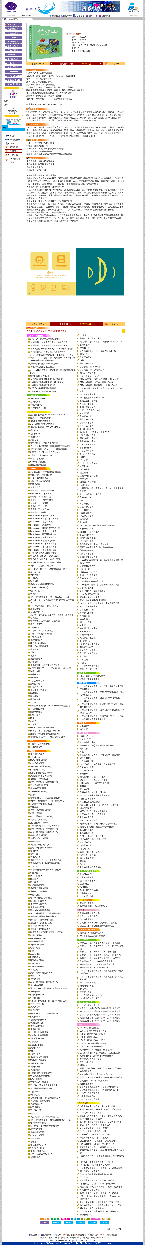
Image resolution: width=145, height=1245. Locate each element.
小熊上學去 (35, 1091)
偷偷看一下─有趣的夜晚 (41, 493)
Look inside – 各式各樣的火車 (43, 547)
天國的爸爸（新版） (39, 791)
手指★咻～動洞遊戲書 (40, 910)
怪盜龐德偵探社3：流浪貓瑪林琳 (94, 967)
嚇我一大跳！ (36, 671)
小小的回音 (85, 510)
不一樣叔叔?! (36, 991)
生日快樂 (84, 659)
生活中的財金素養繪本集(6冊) (93, 719)
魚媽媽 (83, 335)
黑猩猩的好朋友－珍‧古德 (91, 1119)
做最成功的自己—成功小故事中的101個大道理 (100, 1021)
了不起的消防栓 (87, 609)
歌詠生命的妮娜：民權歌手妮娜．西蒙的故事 (99, 1202)
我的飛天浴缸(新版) (39, 891)
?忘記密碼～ (13, 110)
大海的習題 (85, 726)
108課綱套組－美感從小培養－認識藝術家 (48, 345)
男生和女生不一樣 (38, 408)
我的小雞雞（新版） (39, 760)
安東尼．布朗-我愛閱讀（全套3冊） (46, 730)
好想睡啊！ (35, 677)
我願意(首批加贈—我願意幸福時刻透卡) (97, 827)
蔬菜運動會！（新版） (40, 823)
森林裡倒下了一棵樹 (89, 820)
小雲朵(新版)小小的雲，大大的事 (44, 826)
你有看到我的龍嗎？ (39, 926)
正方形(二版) (36, 1110)
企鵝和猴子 (85, 884)
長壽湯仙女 (35, 1070)
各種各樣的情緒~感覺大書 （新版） (46, 869)
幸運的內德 (35, 857)
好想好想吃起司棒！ (89, 463)
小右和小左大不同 (88, 588)
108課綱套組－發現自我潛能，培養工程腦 (48, 342)
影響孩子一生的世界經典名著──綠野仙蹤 (98, 952)
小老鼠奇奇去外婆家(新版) (42, 804)
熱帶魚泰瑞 (35, 1107)
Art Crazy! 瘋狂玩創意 (89, 1028)
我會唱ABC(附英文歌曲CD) (91, 933)
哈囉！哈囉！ (36, 948)
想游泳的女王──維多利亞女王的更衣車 (97, 1144)
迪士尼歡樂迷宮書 (38, 465)
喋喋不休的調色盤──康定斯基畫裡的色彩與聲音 (101, 1077)
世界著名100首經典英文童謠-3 (93, 936)
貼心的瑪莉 (35, 1016)
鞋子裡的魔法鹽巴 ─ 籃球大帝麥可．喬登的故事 (101, 1109)
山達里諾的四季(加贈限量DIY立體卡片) (97, 926)
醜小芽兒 (84, 522)
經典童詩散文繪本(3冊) (90, 679)
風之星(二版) (85, 739)
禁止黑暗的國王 (87, 404)
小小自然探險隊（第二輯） (92, 998)
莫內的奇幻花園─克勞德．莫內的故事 (96, 1049)
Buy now (115, 64)
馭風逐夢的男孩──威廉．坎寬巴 (94, 1128)
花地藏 (83, 861)
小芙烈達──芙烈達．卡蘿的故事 (94, 1080)
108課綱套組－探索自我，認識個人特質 (47, 352)
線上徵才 (14, 136)
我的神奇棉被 (86, 497)
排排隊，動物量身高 (39, 1032)
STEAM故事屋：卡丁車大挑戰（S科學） (97, 382)
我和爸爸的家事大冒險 (90, 644)
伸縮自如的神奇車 (88, 538)
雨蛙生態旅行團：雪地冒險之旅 (44, 832)
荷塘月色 (34, 969)
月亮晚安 (34, 578)
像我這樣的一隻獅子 (89, 401)
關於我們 (68, 16)
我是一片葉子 (36, 624)
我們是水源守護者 (88, 798)
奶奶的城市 (35, 1007)
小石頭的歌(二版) (87, 761)
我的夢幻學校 (86, 513)
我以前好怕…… (36, 1095)
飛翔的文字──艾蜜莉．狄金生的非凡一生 (98, 1183)
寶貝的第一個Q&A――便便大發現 (44, 556)
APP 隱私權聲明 (110, 1235)
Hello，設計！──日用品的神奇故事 (95, 783)
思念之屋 (34, 1141)
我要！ (33, 718)
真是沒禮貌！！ (37, 609)
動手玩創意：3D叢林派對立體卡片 (45, 452)
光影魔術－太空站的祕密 (41, 923)
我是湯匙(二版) (37, 1023)
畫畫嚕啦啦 (35, 841)
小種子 (33, 721)
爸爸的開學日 (86, 447)
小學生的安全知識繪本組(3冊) (43, 391)
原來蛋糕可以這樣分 (89, 638)
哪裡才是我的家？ (38, 1145)
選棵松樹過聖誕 (37, 1132)
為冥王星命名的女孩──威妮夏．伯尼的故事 (99, 1193)
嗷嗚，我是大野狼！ (89, 575)
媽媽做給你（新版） (39, 835)
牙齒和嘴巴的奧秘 (38, 398)
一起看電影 (35, 1138)
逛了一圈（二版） (88, 1062)
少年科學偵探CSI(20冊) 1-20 (42, 385)
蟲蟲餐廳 (84, 619)
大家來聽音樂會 (87, 877)
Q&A (12, 143)
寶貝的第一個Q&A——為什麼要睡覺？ (46, 562)
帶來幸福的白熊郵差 (39, 1082)
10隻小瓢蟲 (35, 487)
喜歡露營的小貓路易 (89, 557)
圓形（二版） (86, 354)
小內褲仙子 (35, 1054)
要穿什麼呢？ (36, 659)
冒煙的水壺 (35, 1066)
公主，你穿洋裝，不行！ (91, 494)
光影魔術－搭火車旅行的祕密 (43, 916)
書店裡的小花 (86, 503)
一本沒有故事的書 (88, 394)
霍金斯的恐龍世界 (38, 788)
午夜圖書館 (35, 998)
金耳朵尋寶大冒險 (88, 982)
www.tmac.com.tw (24, 16)
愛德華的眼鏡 (86, 416)
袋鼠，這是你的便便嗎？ (41, 481)
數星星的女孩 (86, 758)
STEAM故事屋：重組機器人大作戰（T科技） (99, 385)
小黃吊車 (34, 702)
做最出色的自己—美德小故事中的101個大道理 (100, 1018)
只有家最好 (35, 1157)
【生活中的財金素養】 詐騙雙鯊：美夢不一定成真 (102, 716)
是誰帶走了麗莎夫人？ (90, 1093)
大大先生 (84, 479)
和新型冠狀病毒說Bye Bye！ (92, 397)
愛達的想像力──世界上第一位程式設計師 (98, 1141)
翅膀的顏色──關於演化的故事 (93, 839)
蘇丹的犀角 (85, 789)
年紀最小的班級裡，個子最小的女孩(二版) (48, 1001)
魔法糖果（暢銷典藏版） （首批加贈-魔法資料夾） (102, 341)
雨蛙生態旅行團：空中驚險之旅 (44, 829)
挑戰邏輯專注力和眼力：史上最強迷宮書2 (48, 449)
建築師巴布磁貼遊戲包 (40, 421)
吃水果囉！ (35, 696)
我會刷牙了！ (36, 649)
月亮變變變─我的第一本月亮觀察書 (45, 860)
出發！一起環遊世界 (89, 916)
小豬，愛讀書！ (37, 813)
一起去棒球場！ (87, 451)
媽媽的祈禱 (35, 1048)
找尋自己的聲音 (37, 1026)
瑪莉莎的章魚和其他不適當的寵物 (45, 863)
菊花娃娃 (34, 807)
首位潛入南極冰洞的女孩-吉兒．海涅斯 (97, 1180)
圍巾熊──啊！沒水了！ (40, 938)
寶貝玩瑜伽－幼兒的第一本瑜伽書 (45, 621)
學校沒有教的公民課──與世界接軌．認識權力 (100, 755)
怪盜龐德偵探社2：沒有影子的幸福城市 (97, 964)
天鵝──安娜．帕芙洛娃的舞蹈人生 (95, 1134)
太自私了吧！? (36, 612)
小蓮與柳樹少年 (87, 507)
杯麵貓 (83, 663)
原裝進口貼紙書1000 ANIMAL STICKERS (48, 415)
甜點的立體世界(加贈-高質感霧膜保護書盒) (98, 922)
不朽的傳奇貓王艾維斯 (90, 1190)
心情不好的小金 (87, 422)
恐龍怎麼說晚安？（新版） (42, 776)
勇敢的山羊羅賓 (87, 767)
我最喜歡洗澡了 (37, 754)
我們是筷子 (85, 457)
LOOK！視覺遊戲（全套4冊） (43, 727)
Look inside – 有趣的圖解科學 (43, 544)
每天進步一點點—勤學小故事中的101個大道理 (100, 1011)
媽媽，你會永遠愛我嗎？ (41, 973)
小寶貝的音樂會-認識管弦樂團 (43, 553)
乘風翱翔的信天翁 (88, 441)
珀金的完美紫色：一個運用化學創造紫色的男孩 (100, 1205)
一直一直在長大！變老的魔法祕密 (94, 795)
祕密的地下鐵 (86, 1214)
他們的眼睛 (85, 786)
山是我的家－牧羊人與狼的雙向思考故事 (97, 764)
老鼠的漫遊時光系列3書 (90, 867)
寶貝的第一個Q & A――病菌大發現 (45, 559)
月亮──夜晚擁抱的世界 (90, 410)
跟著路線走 (35, 957)
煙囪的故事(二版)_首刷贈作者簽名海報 (97, 745)
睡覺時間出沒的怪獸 (89, 476)
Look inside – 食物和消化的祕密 (44, 518)
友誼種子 (34, 879)
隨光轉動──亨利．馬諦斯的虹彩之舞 (96, 1074)
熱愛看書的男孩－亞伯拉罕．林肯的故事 (97, 1106)
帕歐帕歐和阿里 (87, 986)
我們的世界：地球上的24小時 (93, 792)
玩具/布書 (93, 16)
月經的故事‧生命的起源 (90, 802)
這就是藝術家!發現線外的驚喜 (93, 600)
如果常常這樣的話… (38, 904)
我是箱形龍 (35, 1029)
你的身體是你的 (87, 528)
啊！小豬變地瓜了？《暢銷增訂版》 (46, 913)
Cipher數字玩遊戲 (38, 462)
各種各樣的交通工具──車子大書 (94, 544)
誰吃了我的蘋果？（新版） (42, 848)
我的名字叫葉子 (37, 944)
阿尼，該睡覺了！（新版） (42, 816)
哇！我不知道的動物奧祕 (41, 898)
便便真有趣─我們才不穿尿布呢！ (44, 665)
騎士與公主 (35, 882)
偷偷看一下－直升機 (39, 503)
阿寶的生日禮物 (37, 960)
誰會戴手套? (35, 684)
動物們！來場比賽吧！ (90, 532)
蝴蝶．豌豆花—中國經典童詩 (92, 676)
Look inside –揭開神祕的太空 (43, 534)
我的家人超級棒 (87, 516)
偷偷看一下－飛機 (38, 512)
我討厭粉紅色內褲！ (89, 653)
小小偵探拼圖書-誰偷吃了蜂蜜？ (44, 606)
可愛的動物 (35, 433)
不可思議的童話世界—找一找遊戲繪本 (96, 547)
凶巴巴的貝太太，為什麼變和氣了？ (46, 1013)
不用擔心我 (85, 616)
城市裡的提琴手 (37, 1129)
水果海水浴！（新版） (40, 838)
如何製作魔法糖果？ (89, 628)
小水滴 (33, 724)
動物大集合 (35, 715)
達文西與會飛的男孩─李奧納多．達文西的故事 (100, 1053)
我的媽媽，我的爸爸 (89, 572)
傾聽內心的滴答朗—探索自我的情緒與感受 (98, 823)
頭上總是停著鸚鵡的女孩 (41, 1088)
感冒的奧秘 (35, 401)
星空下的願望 (86, 357)
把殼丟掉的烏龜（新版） (41, 810)
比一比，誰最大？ (38, 901)
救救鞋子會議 (86, 992)
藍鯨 (32, 1051)
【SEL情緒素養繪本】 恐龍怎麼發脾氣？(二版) (50, 1120)
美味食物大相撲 (87, 535)
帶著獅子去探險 (87, 550)
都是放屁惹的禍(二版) (40, 785)
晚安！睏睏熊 (36, 1079)
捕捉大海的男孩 (87, 858)
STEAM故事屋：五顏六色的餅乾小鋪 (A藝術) (99, 379)
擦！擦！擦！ (36, 572)
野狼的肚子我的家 (38, 1060)
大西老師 (84, 466)
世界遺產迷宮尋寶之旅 (40, 1076)
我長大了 (34, 594)
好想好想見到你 (87, 429)
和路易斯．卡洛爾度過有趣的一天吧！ (96, 1162)
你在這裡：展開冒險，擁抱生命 (93, 811)
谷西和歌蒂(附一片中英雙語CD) (93, 906)
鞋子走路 (34, 581)
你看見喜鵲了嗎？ (88, 1096)
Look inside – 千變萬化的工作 (43, 515)
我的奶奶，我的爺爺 (89, 578)
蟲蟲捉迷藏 (35, 954)
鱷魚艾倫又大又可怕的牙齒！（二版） (47, 932)
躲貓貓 (33, 1113)
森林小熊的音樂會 (88, 407)
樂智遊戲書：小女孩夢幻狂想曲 (44, 443)
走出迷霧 (84, 748)
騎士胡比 (34, 873)
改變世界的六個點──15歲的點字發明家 (97, 1147)
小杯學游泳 (85, 485)
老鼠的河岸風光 (87, 830)
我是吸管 (84, 460)
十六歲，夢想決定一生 (90, 1005)
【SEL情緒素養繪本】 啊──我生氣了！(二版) (50, 597)
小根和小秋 (35, 757)
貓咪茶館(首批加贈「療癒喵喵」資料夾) (97, 525)
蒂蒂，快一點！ (87, 426)
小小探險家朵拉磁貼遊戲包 (42, 424)
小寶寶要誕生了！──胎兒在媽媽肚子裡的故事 (50, 668)
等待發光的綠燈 (87, 613)
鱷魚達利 (84, 472)
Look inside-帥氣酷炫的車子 (42, 540)
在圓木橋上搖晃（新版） (41, 766)
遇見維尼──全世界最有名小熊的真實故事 (48, 988)
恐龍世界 (34, 440)
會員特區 (56, 16)
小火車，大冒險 (37, 1135)
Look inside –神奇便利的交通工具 (45, 528)
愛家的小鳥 (85, 348)
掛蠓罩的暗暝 (86, 845)
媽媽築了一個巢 (37, 1148)
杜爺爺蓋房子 (86, 893)
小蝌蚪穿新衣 (36, 935)
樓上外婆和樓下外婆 (89, 880)
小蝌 (82, 360)
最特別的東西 (86, 874)
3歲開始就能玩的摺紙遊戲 (41, 455)
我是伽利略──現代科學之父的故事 (95, 1165)
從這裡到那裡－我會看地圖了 (92, 591)
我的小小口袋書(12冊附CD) (42, 584)
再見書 (33, 655)
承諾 (32, 951)
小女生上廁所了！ (38, 637)
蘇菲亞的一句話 (37, 994)
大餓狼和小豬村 (37, 1063)
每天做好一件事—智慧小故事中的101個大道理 (100, 1008)
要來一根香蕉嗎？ (88, 454)
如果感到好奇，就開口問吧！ (92, 777)
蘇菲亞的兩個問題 (88, 363)
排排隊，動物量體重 (39, 1035)
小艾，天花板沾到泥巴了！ (42, 1154)
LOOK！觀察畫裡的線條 (90, 1037)
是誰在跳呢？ (36, 640)
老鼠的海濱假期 (87, 833)
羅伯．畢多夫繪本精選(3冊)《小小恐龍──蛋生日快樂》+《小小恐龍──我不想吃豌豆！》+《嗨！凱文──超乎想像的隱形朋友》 (52, 358)
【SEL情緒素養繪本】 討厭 (91, 581)
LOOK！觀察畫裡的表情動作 (92, 1034)
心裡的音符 (35, 979)
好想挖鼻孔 (85, 641)
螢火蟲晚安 (35, 963)
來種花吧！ (35, 662)
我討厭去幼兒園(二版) (40, 844)
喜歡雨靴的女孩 (37, 1038)
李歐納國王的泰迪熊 (89, 438)
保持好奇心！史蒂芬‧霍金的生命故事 (96, 1174)
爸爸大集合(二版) (38, 907)
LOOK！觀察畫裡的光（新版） (93, 1040)
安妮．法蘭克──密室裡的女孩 (93, 1131)
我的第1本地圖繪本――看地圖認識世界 (47, 801)
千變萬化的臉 (36, 405)
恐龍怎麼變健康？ (38, 1020)
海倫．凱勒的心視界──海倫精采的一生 (97, 1125)
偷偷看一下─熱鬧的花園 (41, 497)
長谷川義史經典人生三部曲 (42, 367)
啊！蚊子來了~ (86, 622)
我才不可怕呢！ (87, 541)
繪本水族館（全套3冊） (40, 376)
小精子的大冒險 (37, 763)
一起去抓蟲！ (36, 894)
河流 (82, 752)
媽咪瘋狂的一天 (37, 966)
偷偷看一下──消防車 (39, 509)
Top (119, 1229)
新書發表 (14, 151)
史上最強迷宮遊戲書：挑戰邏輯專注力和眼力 (50, 446)
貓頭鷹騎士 (85, 519)
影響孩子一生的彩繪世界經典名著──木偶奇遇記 (101, 955)
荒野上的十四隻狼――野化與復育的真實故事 (99, 805)
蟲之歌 (33, 794)
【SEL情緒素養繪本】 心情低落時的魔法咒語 (99, 584)
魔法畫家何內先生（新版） (92, 1059)
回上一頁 (110, 1229)
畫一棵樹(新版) (37, 985)
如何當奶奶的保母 (38, 1123)
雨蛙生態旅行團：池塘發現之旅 (44, 782)
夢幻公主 (34, 430)
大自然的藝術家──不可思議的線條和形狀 (98, 351)
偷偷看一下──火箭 (38, 506)
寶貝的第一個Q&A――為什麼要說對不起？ (48, 569)
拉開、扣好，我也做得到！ (42, 475)
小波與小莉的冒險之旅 (40, 744)
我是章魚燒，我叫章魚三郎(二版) (44, 1116)
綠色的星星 (85, 469)
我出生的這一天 (87, 419)
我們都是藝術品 (87, 1084)
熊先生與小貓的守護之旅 (91, 669)
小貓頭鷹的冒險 (37, 885)
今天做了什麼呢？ (88, 650)
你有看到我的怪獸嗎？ (40, 929)
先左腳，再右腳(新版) (40, 779)
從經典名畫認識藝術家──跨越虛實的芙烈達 (99, 1090)
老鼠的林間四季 (87, 817)
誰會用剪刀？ (36, 687)
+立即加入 (13, 113)
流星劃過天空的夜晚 (39, 1057)
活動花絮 (14, 155)
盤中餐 (83, 864)
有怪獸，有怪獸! (87, 903)
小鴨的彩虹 (35, 627)
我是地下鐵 (85, 848)
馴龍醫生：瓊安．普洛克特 (92, 1208)
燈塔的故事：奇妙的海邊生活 (92, 814)
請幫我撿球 (85, 569)
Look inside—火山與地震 (41, 525)
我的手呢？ (35, 575)
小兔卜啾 (34, 866)
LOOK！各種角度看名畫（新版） (94, 1031)
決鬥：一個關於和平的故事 (92, 836)
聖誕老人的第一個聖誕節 (91, 597)
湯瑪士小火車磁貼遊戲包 (41, 418)
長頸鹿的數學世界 (88, 566)
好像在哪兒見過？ (88, 435)
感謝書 (33, 652)
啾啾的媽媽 (85, 631)
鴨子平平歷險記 (37, 941)
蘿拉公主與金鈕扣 (88, 919)
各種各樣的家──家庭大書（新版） (45, 798)
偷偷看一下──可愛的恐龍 (41, 500)
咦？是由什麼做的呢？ (40, 646)
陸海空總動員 (36, 712)
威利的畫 (84, 887)
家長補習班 (35, 1010)
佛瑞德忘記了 (36, 1104)
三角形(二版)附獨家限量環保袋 (43, 1085)
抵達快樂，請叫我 (88, 855)
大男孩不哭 (85, 413)
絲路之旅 (84, 729)
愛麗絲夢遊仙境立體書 (90, 913)
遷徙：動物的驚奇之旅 (90, 852)
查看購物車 (107, 16)
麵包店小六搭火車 (88, 373)
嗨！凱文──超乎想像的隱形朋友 (44, 1126)
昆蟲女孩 (84, 1177)
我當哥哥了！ (36, 976)
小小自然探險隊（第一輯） (92, 995)
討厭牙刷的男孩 (37, 1045)
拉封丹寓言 (35, 854)
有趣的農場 (35, 437)
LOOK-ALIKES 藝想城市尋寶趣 (93, 1043)
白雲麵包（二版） (38, 769)
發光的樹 (84, 773)
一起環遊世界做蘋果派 (90, 666)
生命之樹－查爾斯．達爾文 (92, 1112)
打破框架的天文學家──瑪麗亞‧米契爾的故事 (99, 1211)
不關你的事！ (36, 484)
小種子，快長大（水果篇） (42, 634)
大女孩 (83, 625)
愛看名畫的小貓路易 (89, 553)
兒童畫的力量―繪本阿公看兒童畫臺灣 (96, 1056)
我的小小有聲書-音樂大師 (41, 565)
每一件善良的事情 (88, 742)
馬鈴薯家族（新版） (39, 819)
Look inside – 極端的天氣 (41, 522)
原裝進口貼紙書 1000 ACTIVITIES (45, 427)
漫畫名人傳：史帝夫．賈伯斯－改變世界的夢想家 (101, 1116)
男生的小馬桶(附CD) (39, 587)
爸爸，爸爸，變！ (38, 1004)
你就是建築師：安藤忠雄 (91, 1099)
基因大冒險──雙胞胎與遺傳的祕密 (95, 432)
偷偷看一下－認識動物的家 (42, 490)
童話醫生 (84, 656)
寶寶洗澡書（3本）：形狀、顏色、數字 (47, 737)
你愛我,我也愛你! (37, 590)
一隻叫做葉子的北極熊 (90, 376)
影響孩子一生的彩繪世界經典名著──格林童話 (100, 943)
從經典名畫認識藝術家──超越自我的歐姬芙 (99, 1087)
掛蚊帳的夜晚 (86, 842)
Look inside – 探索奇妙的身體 (43, 537)
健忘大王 (84, 989)
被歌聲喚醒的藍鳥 (88, 444)
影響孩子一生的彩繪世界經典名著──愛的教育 (100, 958)
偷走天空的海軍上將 (89, 606)
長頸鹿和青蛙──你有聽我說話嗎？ (45, 1098)
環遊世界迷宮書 (37, 458)
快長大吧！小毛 (87, 896)
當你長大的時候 (87, 770)
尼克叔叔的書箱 (87, 808)
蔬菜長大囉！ (36, 699)
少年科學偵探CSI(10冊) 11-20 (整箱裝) (47, 382)
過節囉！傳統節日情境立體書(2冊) (45, 734)
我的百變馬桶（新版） (40, 888)
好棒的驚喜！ (36, 674)
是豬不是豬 (85, 345)
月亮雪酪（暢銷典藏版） (41, 1101)
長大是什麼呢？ (37, 680)
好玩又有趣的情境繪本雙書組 (43, 388)
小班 (82, 500)
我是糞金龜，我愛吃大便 (91, 338)
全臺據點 (81, 16)
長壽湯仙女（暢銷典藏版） (42, 1073)
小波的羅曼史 (36, 747)
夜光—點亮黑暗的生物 (89, 594)
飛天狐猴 (34, 1041)
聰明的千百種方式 (88, 482)
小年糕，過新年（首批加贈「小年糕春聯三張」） (101, 603)
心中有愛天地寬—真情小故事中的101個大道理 (100, 1014)
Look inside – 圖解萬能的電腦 (43, 550)
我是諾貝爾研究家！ (39, 1151)
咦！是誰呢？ (36, 876)
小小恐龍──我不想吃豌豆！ (92, 370)
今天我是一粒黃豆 (38, 690)
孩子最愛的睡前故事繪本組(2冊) (44, 363)
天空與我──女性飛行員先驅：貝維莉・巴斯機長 (101, 1187)
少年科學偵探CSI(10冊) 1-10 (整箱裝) (46, 379)
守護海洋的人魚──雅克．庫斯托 (94, 1137)
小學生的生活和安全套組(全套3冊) (45, 339)
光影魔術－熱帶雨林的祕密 (42, 919)
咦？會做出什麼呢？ (39, 643)
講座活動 (14, 147)
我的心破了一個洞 (88, 736)
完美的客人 (35, 851)
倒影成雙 (84, 1065)
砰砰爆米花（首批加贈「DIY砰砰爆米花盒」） (50, 705)
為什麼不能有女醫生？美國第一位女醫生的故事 (100, 1122)
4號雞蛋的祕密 (86, 647)
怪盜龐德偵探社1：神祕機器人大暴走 (96, 961)
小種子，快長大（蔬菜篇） (42, 630)
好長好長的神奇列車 (39, 478)
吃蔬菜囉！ (35, 693)
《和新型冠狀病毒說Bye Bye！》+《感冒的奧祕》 (52, 348)
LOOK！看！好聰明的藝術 (91, 1046)
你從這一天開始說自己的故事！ (93, 780)
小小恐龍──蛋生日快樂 (90, 366)
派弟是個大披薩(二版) (89, 890)
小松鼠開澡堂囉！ (38, 709)
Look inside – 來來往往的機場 (43, 531)
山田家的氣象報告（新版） (42, 773)
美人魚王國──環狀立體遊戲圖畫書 (45, 472)
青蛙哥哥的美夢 (87, 634)
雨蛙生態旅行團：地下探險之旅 (44, 982)
